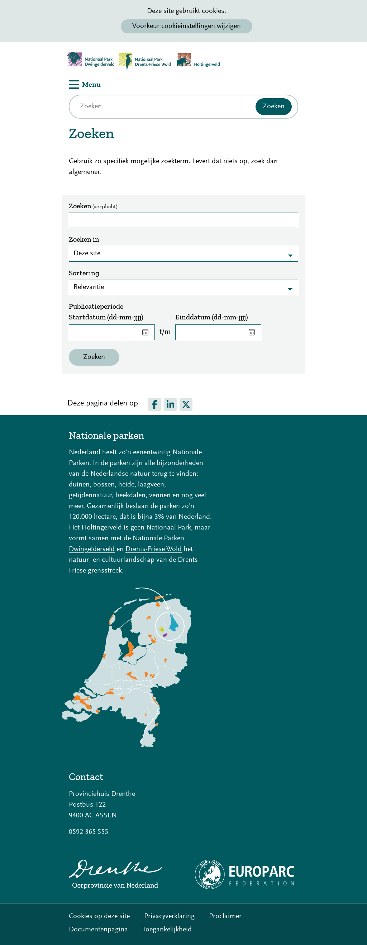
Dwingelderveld (92, 549)
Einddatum (211, 317)
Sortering (84, 273)
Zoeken (93, 205)
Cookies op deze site (99, 916)
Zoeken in (84, 239)
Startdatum (106, 317)
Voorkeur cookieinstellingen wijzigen (186, 26)
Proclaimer (225, 916)
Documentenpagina (98, 929)
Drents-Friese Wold (153, 549)
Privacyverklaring (169, 916)
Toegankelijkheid (167, 929)
